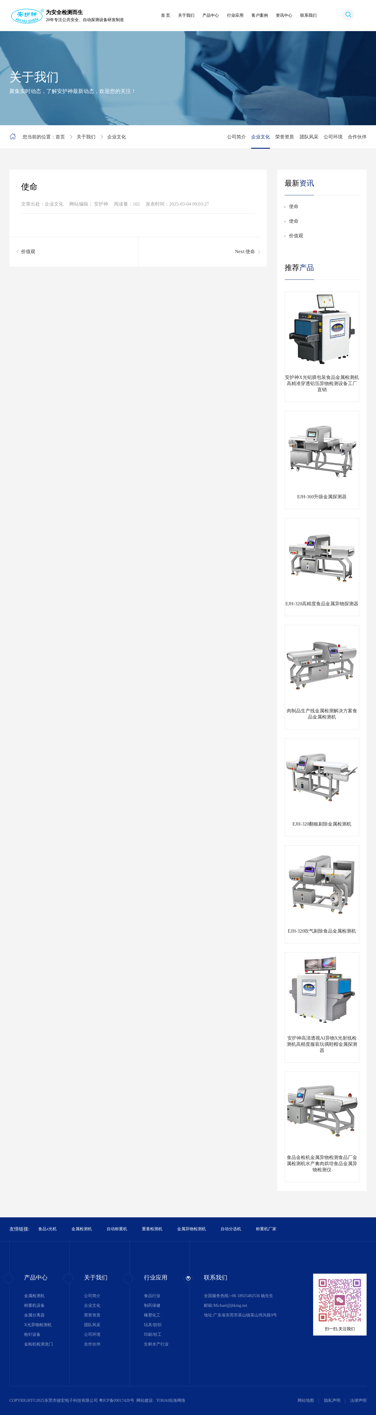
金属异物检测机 (191, 1229)
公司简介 (236, 136)
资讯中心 (284, 15)
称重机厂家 (266, 1229)
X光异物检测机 (38, 1325)
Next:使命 (245, 251)
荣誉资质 (284, 136)
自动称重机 (117, 1229)
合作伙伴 (357, 136)
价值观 (28, 251)
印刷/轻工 (153, 1334)
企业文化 (116, 136)
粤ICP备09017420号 (116, 1400)
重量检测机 (152, 1229)
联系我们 (308, 15)
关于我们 (186, 15)
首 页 (165, 15)
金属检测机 (81, 1229)
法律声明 (358, 1400)
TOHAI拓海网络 (170, 1400)
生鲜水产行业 (156, 1344)
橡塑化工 (152, 1315)
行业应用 (235, 15)
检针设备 (32, 1334)
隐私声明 (332, 1400)
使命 (293, 206)
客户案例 (259, 15)
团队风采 (309, 136)
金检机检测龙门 (38, 1344)
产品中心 (210, 15)
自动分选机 (231, 1229)
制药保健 (152, 1305)
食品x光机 (47, 1229)
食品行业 (152, 1296)
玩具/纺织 (153, 1325)
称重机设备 (34, 1305)
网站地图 (306, 1400)
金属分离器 (34, 1315)
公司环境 (333, 136)
